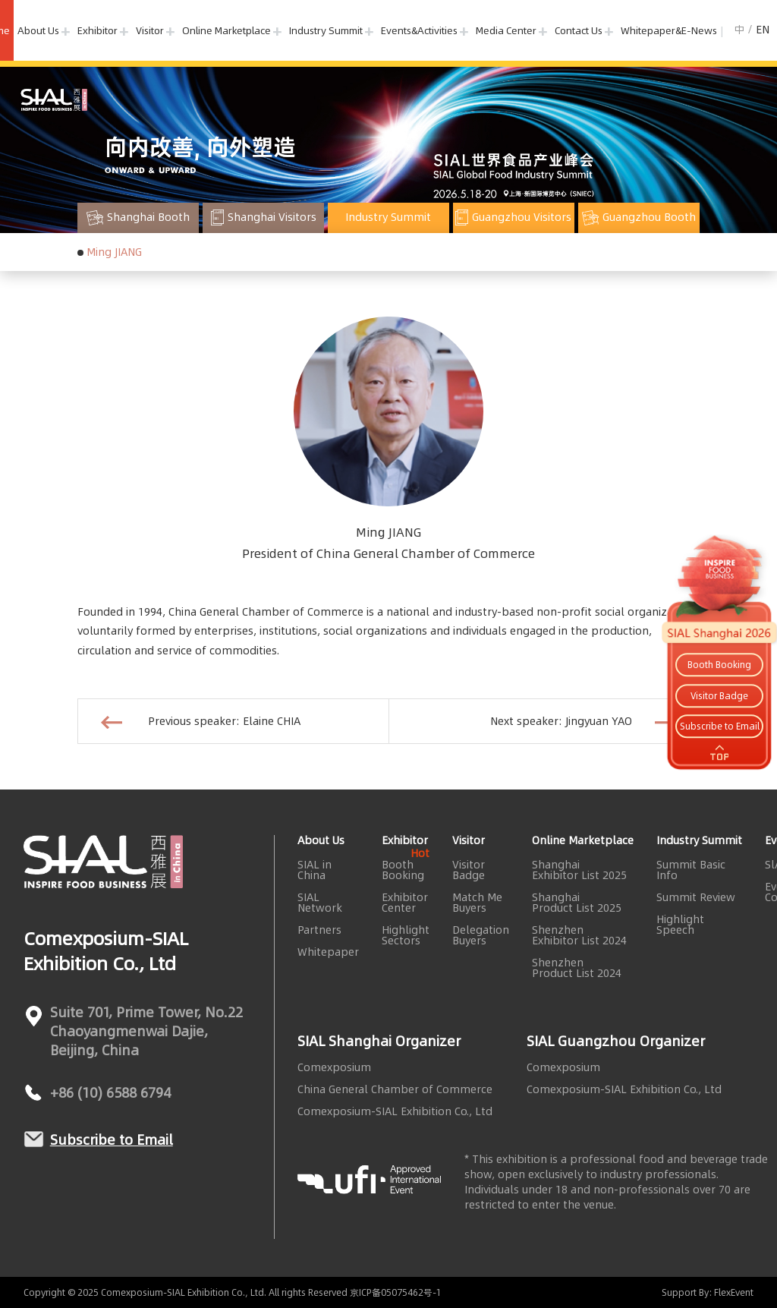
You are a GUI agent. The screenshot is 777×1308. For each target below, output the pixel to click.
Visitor (150, 30)
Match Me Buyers (477, 902)
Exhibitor (97, 30)
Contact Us (578, 30)
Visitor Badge (468, 870)
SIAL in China (314, 870)
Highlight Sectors (405, 935)
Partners (319, 930)
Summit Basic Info (690, 870)
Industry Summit (326, 30)
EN (762, 29)
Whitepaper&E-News (669, 30)
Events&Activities (419, 30)
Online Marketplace (226, 30)
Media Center (506, 30)
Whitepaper (328, 952)
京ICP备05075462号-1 (396, 1292)
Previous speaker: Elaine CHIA (200, 721)
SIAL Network (319, 902)
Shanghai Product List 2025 (576, 902)
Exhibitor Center (405, 902)
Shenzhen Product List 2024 (576, 968)
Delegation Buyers (480, 935)
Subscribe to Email (111, 1139)
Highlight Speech (680, 924)
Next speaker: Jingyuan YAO (583, 721)
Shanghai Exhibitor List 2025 (579, 870)
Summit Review (695, 897)
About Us (38, 30)
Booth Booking (405, 870)
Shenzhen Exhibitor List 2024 (579, 935)
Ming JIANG (114, 252)
